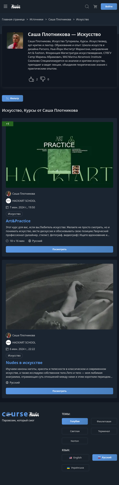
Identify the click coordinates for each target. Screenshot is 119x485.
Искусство (14, 214)
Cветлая (75, 431)
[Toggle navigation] (5, 6)
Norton (75, 440)
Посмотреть (59, 249)
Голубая (75, 421)
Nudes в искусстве (24, 362)
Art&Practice (18, 221)
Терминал (104, 431)
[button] (31, 78)
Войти (109, 6)
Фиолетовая (104, 421)
